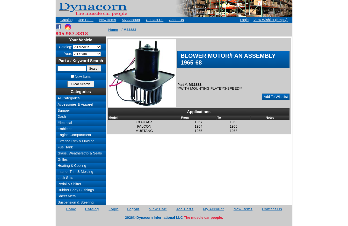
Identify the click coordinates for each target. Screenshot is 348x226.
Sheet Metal (67, 196)
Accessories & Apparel (75, 104)
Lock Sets (65, 178)
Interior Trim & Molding (75, 172)
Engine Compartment (74, 135)
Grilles (63, 159)
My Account (131, 20)
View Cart (158, 209)
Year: (68, 54)
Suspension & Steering (76, 202)
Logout (133, 209)
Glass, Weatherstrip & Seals (80, 153)
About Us (176, 20)
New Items (107, 20)
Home (113, 30)
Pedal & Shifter (69, 184)
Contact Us (155, 20)
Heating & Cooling (72, 166)
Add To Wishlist (276, 97)
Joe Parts (86, 20)
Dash (62, 116)
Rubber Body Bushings (76, 190)
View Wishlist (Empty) (271, 20)
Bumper (64, 110)
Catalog (66, 20)
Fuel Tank (65, 147)
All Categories (69, 98)
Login (244, 20)
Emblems (65, 129)
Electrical (65, 123)
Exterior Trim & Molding (76, 141)
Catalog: (65, 47)
